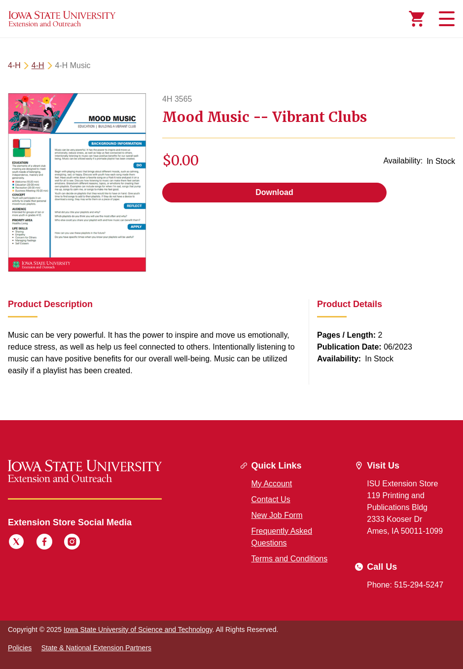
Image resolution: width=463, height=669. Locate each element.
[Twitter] (16, 543)
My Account (271, 483)
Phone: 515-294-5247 (405, 585)
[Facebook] (44, 543)
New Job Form (277, 515)
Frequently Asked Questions (282, 537)
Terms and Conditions (289, 558)
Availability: (403, 161)
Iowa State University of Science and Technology (138, 629)
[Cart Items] (416, 19)
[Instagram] (72, 543)
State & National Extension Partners (96, 648)
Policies (20, 648)
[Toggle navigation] (445, 19)
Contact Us (270, 499)
